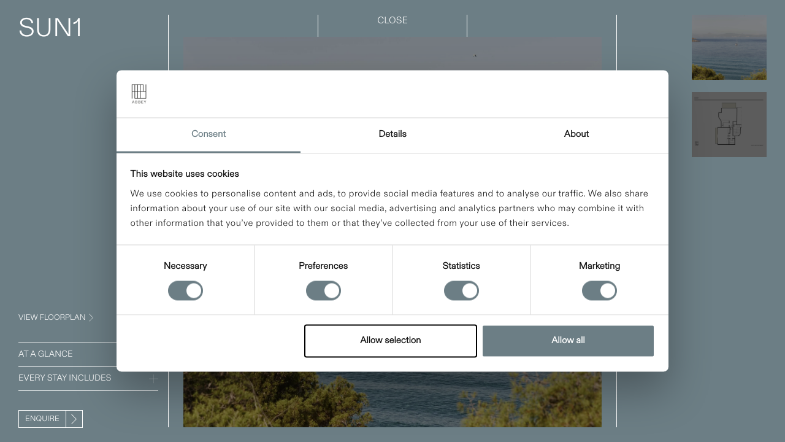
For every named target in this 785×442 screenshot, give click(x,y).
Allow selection (390, 341)
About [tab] (576, 134)
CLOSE (392, 21)
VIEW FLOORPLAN (51, 317)
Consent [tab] (208, 134)
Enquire (42, 419)
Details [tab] (392, 134)
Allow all (567, 341)
